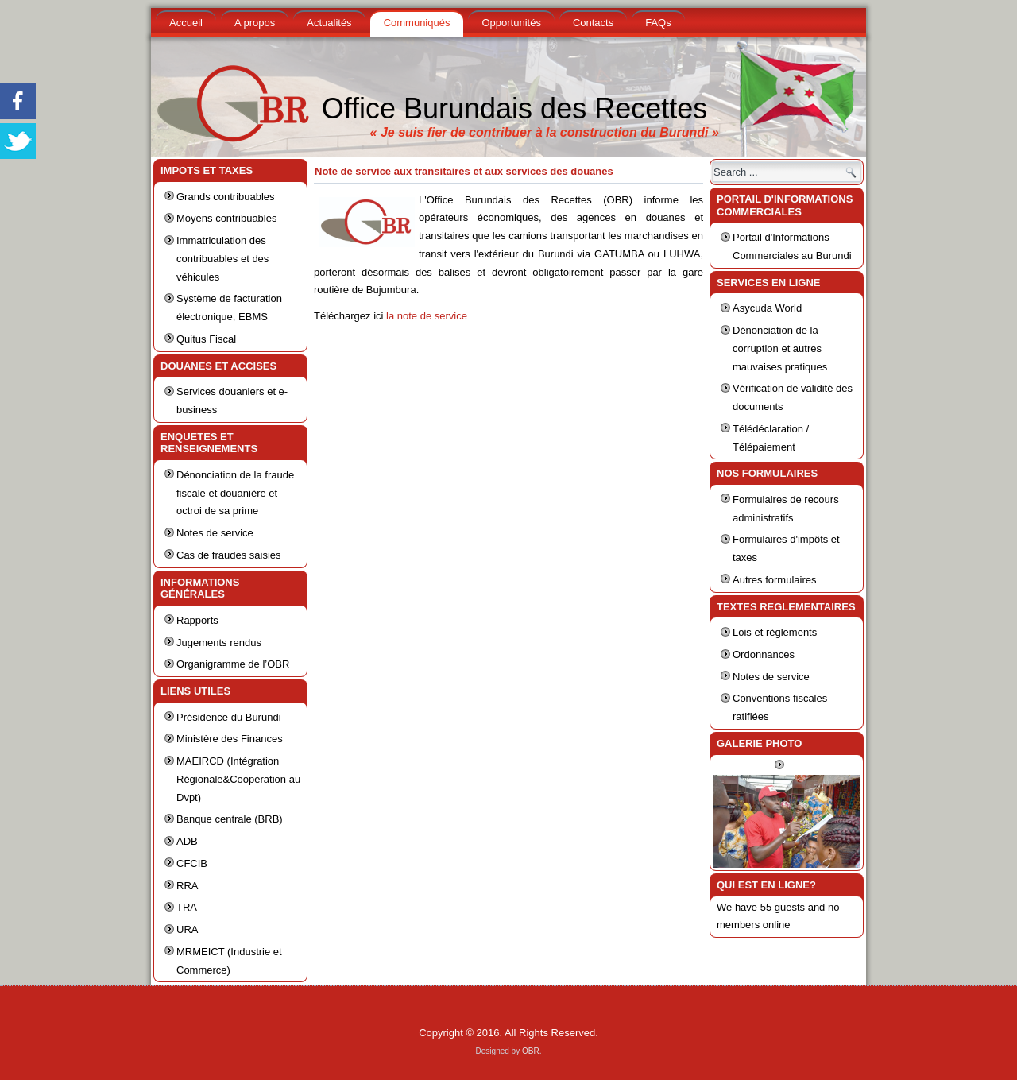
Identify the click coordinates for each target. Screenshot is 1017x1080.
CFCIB (191, 863)
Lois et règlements (775, 632)
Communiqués (417, 23)
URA (187, 929)
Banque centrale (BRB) (229, 819)
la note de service (426, 316)
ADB (187, 841)
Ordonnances (764, 654)
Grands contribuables (225, 197)
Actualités (329, 23)
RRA (187, 886)
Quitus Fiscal (206, 339)
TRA (186, 907)
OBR (530, 1051)
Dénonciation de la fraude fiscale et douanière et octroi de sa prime (235, 493)
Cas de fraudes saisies (228, 555)
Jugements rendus (218, 642)
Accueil (186, 23)
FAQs (658, 23)
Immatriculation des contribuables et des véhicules (222, 258)
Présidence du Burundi (228, 717)
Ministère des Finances (229, 739)
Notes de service (214, 533)
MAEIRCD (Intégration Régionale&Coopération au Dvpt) (238, 779)
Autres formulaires (774, 580)
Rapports (197, 620)
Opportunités (510, 23)
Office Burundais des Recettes (515, 108)
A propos (254, 23)
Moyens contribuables (226, 218)
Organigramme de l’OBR (232, 664)
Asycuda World (767, 308)
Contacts (593, 23)
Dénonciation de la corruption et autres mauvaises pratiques (780, 348)
